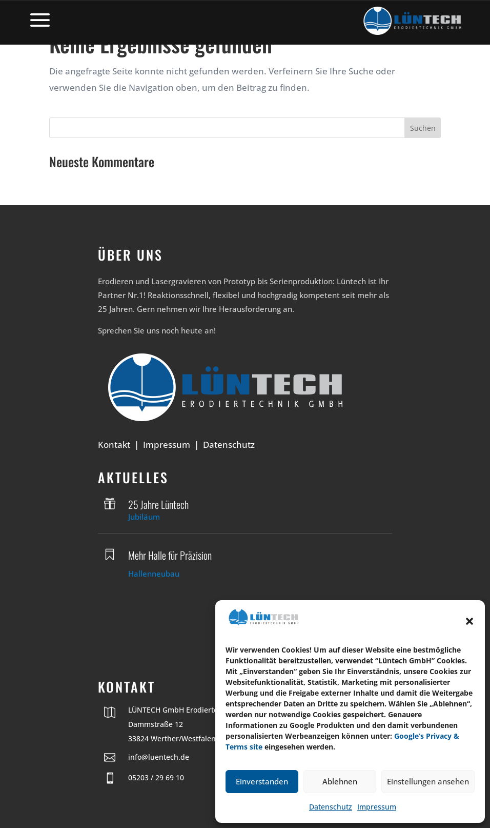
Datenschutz (330, 807)
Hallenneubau (153, 573)
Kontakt (114, 444)
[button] (469, 621)
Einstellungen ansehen (428, 781)
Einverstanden (262, 781)
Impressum (376, 807)
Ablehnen (339, 781)
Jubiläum (144, 516)
